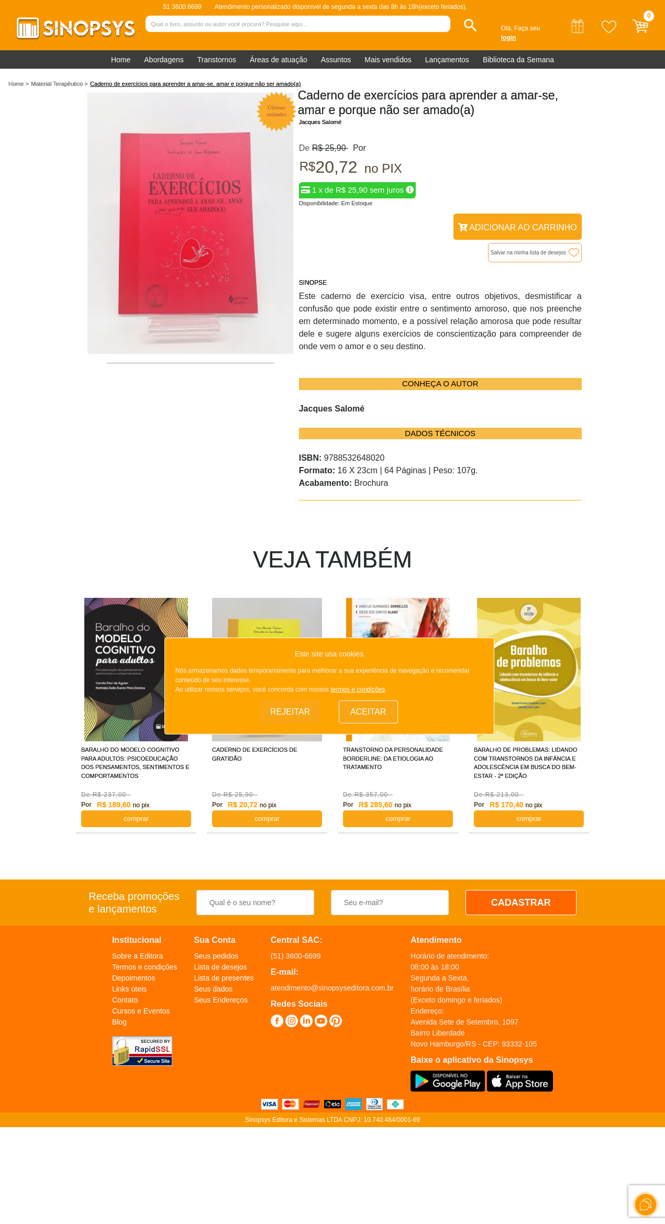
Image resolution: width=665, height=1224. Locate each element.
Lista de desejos (220, 967)
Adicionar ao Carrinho (517, 227)
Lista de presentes (223, 978)
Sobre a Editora (137, 956)
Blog (119, 1022)
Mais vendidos (388, 59)
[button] (470, 25)
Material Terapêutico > (59, 84)
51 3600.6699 (182, 6)
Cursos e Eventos (141, 1011)
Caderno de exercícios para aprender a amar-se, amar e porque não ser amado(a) (195, 84)
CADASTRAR (521, 902)
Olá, (507, 28)
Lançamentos (447, 59)
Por (357, 147)
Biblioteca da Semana (518, 59)
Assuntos (336, 59)
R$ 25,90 (330, 147)
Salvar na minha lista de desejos (528, 252)
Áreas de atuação (278, 59)
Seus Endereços (221, 1000)
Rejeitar (290, 711)
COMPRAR (136, 818)
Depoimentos (134, 978)
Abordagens (164, 59)
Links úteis (129, 989)
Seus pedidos (216, 956)
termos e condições (357, 689)
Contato (125, 1000)
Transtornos (216, 59)
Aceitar (368, 711)
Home (120, 59)
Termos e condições (145, 967)
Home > (18, 84)
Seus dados (213, 989)
